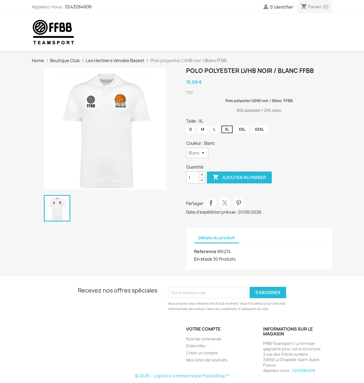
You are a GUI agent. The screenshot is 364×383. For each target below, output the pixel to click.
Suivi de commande (203, 338)
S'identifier (196, 345)
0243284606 (78, 7)
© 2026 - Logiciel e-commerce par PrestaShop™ (182, 376)
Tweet (224, 202)
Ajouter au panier (239, 177)
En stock (203, 259)
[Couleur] (197, 153)
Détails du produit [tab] (216, 238)
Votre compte (203, 329)
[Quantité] (192, 177)
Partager (211, 202)
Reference (205, 251)
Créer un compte (202, 352)
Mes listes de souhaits (206, 359)
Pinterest (238, 202)
